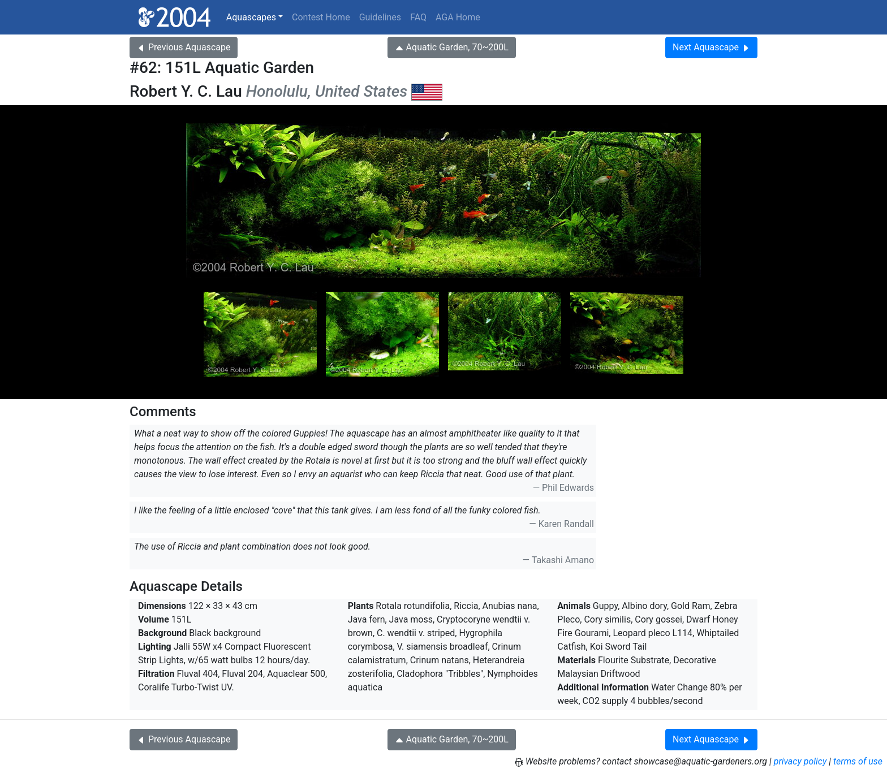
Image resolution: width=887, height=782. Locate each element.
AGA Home (458, 17)
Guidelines (380, 17)
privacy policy (800, 761)
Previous (183, 47)
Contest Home (321, 17)
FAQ (418, 17)
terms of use (857, 761)
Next (711, 47)
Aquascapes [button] (251, 17)
